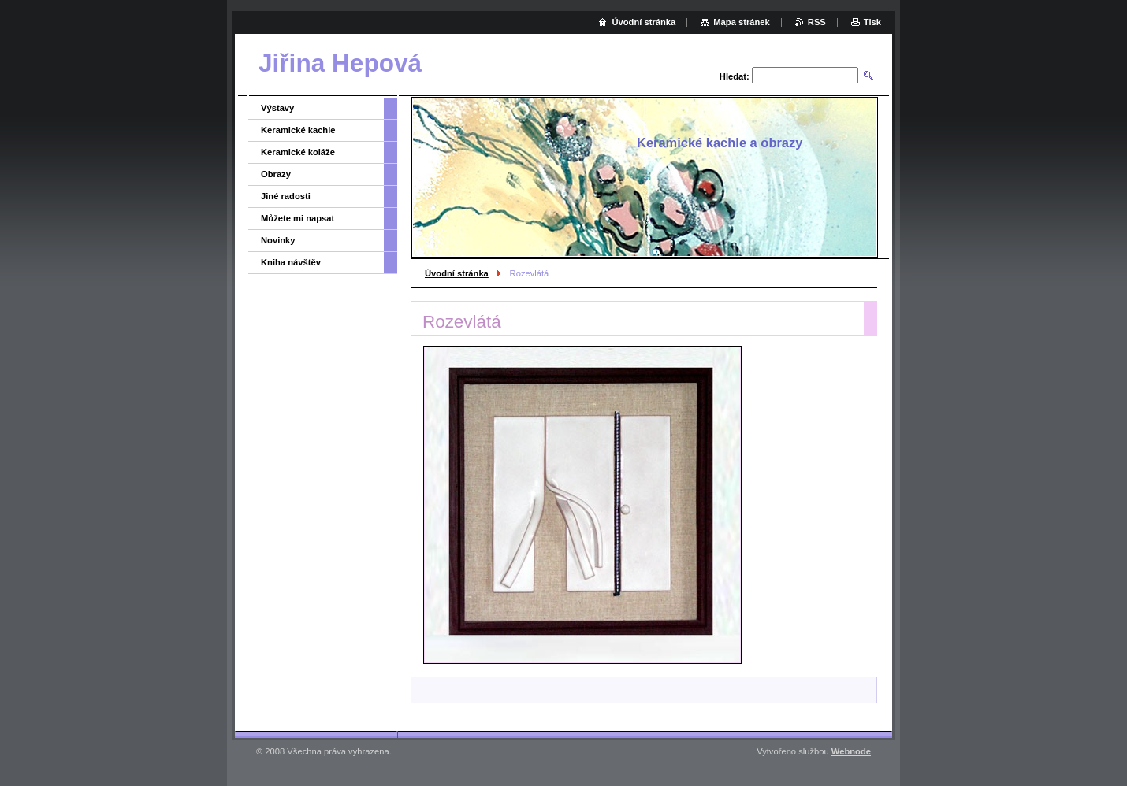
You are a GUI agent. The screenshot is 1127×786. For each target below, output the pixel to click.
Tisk (872, 22)
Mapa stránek (741, 22)
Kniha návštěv (291, 262)
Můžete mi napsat (297, 218)
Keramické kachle (298, 130)
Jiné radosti (286, 196)
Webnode (851, 751)
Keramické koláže (298, 152)
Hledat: (734, 76)
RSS (817, 22)
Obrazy (276, 174)
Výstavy (277, 108)
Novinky (278, 240)
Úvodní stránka (457, 273)
